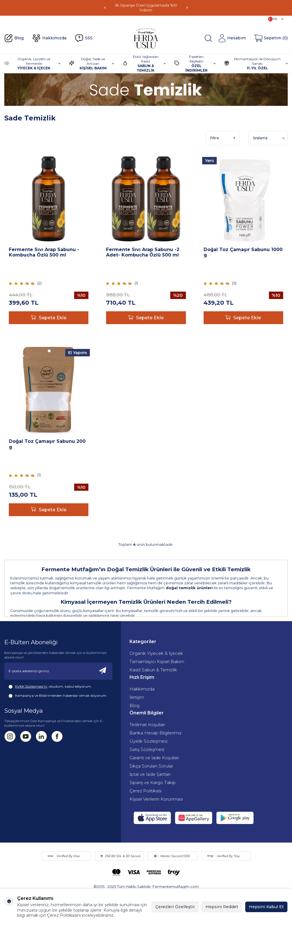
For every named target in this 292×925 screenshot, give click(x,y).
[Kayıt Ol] (102, 671)
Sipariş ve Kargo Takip (152, 782)
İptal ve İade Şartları (150, 774)
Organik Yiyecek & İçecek (156, 653)
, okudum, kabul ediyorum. (50, 686)
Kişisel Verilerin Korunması (156, 799)
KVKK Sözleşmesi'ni (31, 686)
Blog (14, 38)
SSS (84, 38)
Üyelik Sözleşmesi (148, 741)
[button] (105, 8)
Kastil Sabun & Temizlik (153, 669)
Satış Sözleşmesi (146, 749)
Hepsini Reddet (222, 906)
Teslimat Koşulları (147, 724)
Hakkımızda (49, 38)
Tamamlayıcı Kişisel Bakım (156, 661)
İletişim (136, 697)
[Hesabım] (232, 38)
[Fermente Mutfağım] (146, 38)
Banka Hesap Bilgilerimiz (155, 733)
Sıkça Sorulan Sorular (151, 766)
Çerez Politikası (145, 790)
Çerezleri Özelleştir (175, 906)
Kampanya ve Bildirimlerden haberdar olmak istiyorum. (58, 695)
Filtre (222, 138)
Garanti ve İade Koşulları (154, 757)
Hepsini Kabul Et (266, 906)
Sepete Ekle (48, 318)
